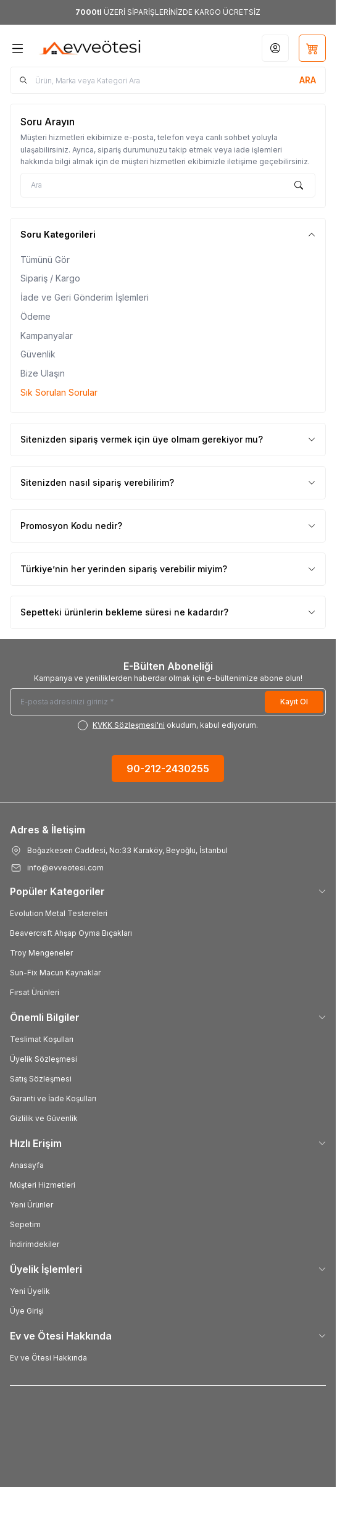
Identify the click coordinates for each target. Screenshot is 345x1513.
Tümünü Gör (45, 259)
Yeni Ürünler (31, 1204)
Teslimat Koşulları (41, 1039)
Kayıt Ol (294, 701)
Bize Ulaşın (42, 373)
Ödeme (35, 316)
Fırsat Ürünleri (34, 992)
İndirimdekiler (34, 1244)
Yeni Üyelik (30, 1291)
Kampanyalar (46, 335)
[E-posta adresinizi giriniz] (168, 701)
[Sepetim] (312, 48)
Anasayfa (27, 1165)
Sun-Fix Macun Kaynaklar (55, 972)
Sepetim (25, 1224)
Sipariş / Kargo (50, 278)
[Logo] (90, 48)
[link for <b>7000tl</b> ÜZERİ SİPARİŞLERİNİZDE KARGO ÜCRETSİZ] (168, 12)
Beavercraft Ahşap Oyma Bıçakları (71, 933)
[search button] (307, 80)
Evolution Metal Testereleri (58, 913)
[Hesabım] (275, 48)
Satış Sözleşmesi (41, 1078)
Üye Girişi (27, 1310)
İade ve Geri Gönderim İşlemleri (84, 297)
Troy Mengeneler (41, 952)
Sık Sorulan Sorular (59, 392)
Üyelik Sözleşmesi (43, 1059)
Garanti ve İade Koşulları (53, 1098)
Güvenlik (38, 354)
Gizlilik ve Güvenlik (44, 1118)
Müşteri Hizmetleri (42, 1185)
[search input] (168, 80)
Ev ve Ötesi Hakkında (48, 1357)
